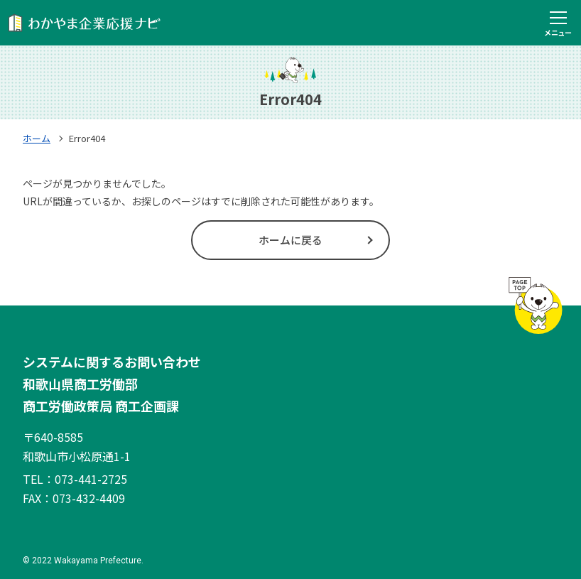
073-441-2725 (91, 478)
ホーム (36, 138)
